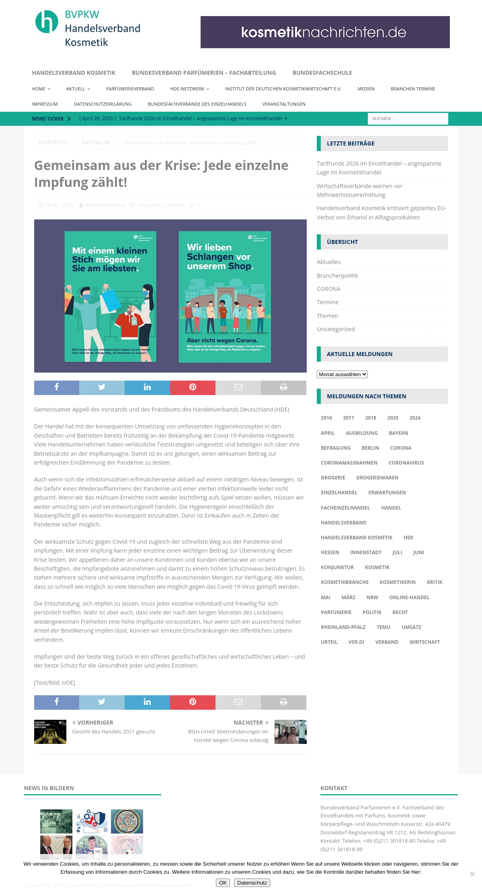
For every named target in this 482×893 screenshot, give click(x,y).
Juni (418, 552)
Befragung (336, 447)
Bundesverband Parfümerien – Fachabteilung (204, 72)
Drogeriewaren (377, 477)
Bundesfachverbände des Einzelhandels (197, 104)
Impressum (45, 104)
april (328, 433)
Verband (386, 642)
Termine (327, 302)
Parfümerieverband (130, 89)
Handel (391, 507)
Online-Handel (410, 597)
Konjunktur (337, 567)
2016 (326, 417)
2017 (348, 417)
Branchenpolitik (337, 275)
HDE (409, 537)
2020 (393, 417)
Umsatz (411, 627)
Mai (325, 597)
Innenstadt (366, 552)
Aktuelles (149, 205)
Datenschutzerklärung (103, 104)
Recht (400, 612)
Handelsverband (105, 205)
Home (38, 89)
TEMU (383, 627)
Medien (366, 89)
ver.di (356, 642)
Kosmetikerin (398, 582)
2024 (415, 417)
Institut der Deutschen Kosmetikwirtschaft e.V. (283, 89)
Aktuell (75, 89)
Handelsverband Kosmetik (73, 72)
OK (223, 883)
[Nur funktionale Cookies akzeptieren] (472, 874)
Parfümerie (336, 612)
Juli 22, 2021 (59, 205)
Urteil (329, 642)
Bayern (398, 433)
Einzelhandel (339, 492)
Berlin (370, 447)
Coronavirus (406, 462)
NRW (372, 597)
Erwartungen (387, 492)
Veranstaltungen (284, 104)
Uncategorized (336, 329)
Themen (327, 316)
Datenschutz (252, 883)
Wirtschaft (425, 642)
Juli (397, 552)
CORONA (174, 205)
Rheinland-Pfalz (343, 627)
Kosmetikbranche (345, 582)
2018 (370, 417)
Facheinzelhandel (345, 507)
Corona (401, 447)
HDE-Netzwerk (187, 89)
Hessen (330, 552)
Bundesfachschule (322, 72)
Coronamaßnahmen (349, 462)
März (348, 597)
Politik (372, 612)
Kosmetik (377, 567)
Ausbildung (361, 433)
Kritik (435, 582)
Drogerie (333, 477)
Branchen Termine (413, 89)
